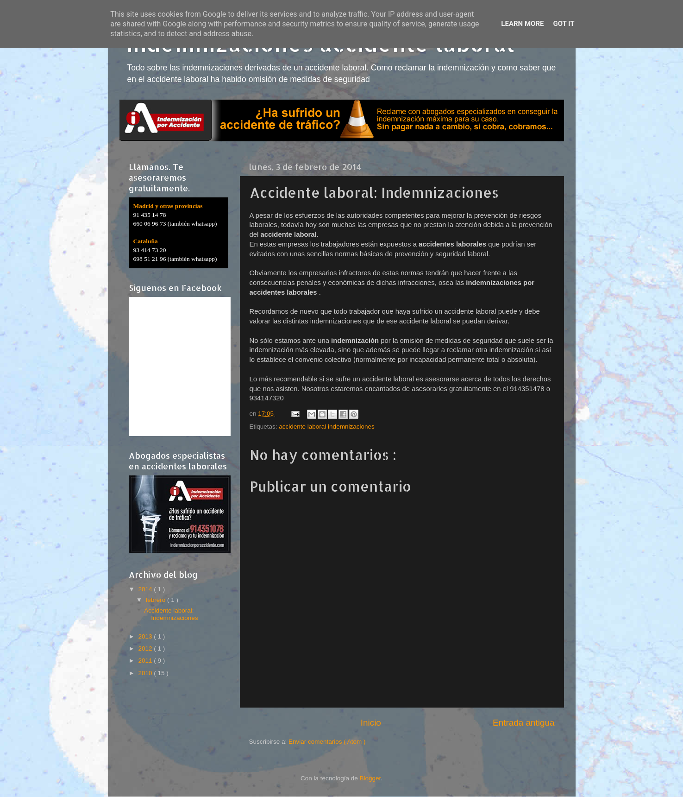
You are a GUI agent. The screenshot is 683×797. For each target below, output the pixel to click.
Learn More (522, 23)
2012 (146, 648)
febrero (157, 599)
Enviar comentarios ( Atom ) (327, 741)
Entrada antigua (523, 722)
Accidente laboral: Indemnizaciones (171, 614)
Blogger (370, 778)
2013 (146, 636)
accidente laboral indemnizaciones (326, 426)
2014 (146, 589)
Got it (563, 23)
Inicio (371, 722)
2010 (146, 673)
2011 (146, 660)
